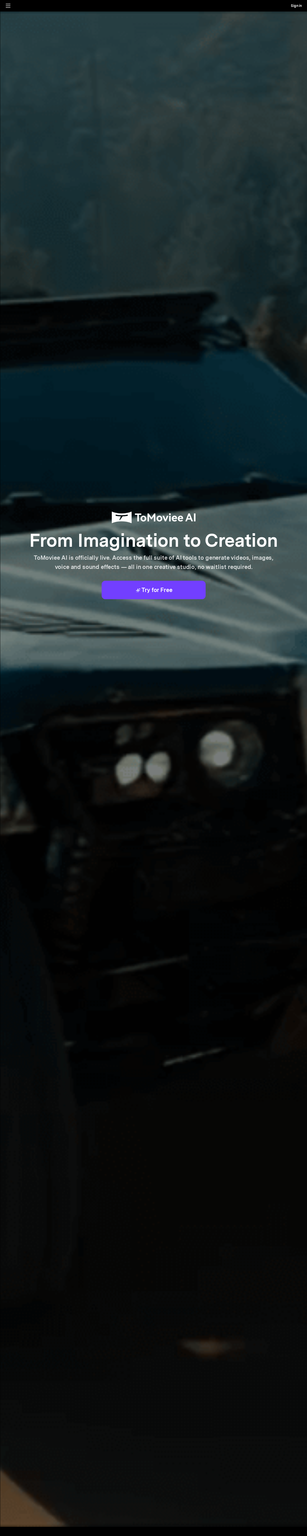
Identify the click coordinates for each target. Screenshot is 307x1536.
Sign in (296, 6)
